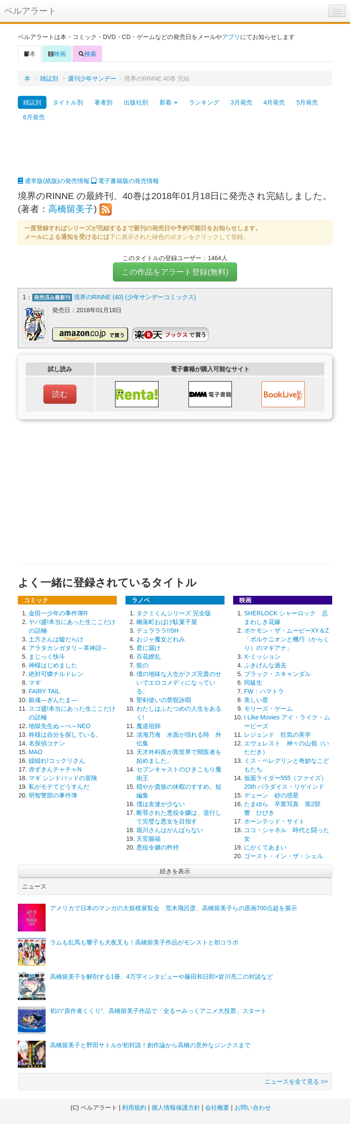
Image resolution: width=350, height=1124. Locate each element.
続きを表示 (175, 870)
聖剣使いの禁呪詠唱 (163, 699)
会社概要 (217, 1106)
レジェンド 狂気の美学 (277, 733)
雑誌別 (49, 78)
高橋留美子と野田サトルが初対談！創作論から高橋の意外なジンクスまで (150, 1044)
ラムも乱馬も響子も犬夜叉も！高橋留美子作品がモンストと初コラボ (144, 941)
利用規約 (134, 1106)
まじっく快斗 (47, 655)
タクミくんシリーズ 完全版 (173, 612)
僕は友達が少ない (160, 803)
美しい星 (256, 699)
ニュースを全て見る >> (296, 1080)
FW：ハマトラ (264, 690)
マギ (35, 681)
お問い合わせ (252, 1106)
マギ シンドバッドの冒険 (63, 777)
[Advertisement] (175, 154)
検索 (87, 53)
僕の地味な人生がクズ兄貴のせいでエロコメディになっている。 (178, 682)
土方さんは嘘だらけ (56, 638)
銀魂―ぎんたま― (53, 699)
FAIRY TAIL (44, 690)
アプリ (231, 36)
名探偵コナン (47, 742)
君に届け (148, 647)
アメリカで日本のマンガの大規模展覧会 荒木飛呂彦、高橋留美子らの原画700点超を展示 (173, 907)
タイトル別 (68, 102)
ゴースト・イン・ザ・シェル (283, 855)
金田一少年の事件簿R (58, 612)
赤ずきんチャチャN (55, 768)
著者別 (103, 102)
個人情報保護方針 (176, 1106)
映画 (57, 53)
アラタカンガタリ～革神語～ (68, 647)
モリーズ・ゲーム (268, 707)
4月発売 (274, 102)
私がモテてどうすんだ (59, 785)
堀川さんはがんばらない (169, 829)
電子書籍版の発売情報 (125, 180)
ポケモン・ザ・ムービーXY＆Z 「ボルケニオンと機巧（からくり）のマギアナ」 (286, 638)
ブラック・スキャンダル (277, 673)
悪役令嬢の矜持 (157, 846)
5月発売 (307, 102)
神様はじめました (53, 664)
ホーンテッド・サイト (274, 820)
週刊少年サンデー (92, 78)
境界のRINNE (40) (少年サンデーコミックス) (135, 297)
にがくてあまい (265, 846)
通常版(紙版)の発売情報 (53, 180)
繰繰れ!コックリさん (57, 759)
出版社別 (136, 102)
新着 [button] (168, 102)
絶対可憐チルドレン (56, 673)
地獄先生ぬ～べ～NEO (59, 725)
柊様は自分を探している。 (65, 733)
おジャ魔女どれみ (160, 638)
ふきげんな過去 (265, 664)
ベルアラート (30, 11)
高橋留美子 (71, 209)
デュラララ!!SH (157, 629)
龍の (142, 664)
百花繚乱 (148, 655)
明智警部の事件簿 (53, 794)
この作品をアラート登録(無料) (175, 272)
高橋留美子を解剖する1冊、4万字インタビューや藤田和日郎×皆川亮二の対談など (161, 975)
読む (60, 393)
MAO (36, 751)
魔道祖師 (148, 725)
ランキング (204, 102)
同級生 (253, 681)
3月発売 (241, 102)
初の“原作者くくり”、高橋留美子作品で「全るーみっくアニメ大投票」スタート (158, 1009)
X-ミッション (262, 655)
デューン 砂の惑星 (271, 794)
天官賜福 (148, 837)
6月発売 (34, 117)
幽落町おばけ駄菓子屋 (166, 621)
